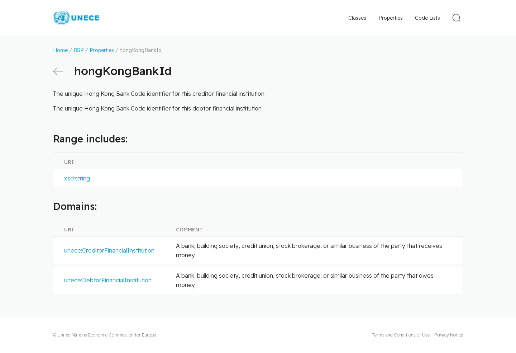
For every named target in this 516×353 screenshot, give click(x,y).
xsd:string (77, 178)
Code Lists (427, 18)
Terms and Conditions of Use (401, 335)
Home (60, 50)
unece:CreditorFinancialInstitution (109, 250)
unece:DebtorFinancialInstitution (108, 280)
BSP (78, 50)
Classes (357, 18)
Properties (390, 18)
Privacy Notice (448, 335)
